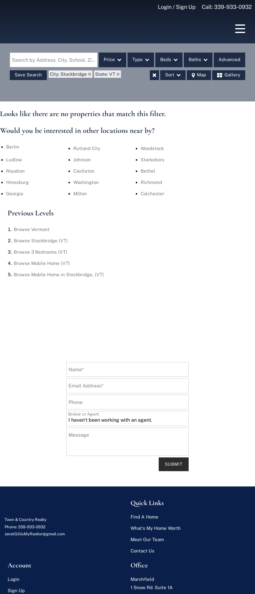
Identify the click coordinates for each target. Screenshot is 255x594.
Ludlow (14, 159)
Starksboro (152, 159)
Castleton (83, 171)
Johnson (82, 159)
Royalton (15, 171)
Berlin (12, 146)
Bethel (148, 171)
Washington (86, 182)
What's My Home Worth (156, 528)
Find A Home (144, 516)
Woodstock (152, 148)
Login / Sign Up (177, 7)
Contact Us (142, 550)
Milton (80, 193)
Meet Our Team (147, 539)
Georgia (14, 193)
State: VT (105, 74)
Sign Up (16, 590)
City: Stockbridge (68, 74)
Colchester (152, 193)
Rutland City (86, 148)
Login (14, 579)
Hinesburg (17, 182)
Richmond (151, 182)
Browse (32, 229)
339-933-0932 (233, 7)
